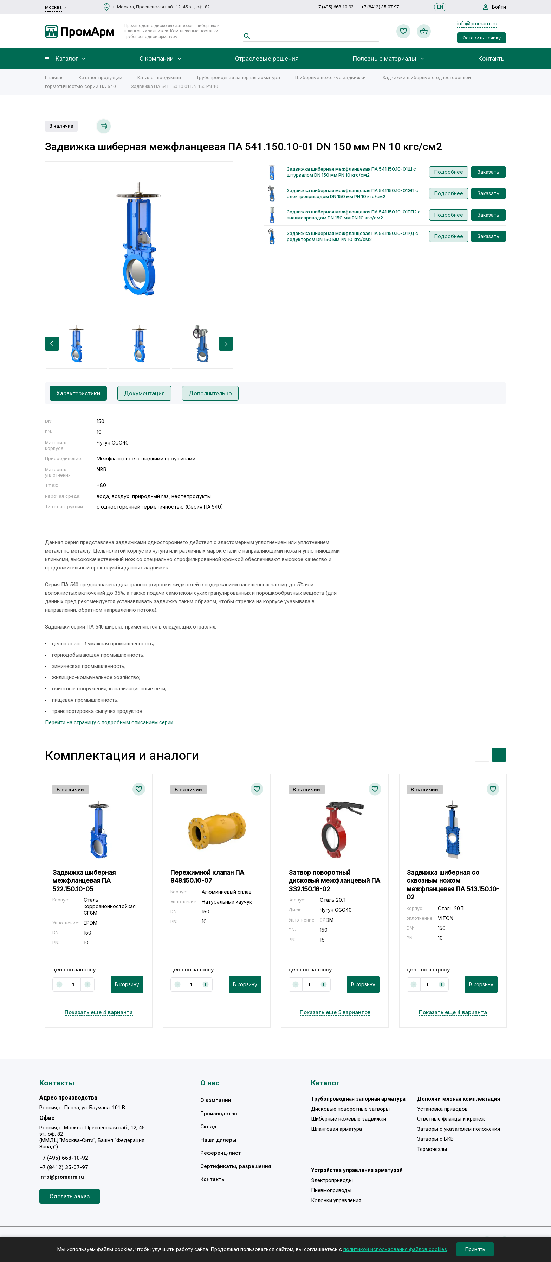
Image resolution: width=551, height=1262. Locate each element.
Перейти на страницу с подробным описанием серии (109, 722)
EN (440, 7)
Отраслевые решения (267, 59)
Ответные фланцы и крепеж (451, 1119)
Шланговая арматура (336, 1129)
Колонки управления (336, 1200)
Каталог (66, 59)
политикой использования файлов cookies (395, 1249)
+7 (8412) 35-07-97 (380, 6)
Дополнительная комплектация (458, 1099)
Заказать (488, 172)
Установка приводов (442, 1109)
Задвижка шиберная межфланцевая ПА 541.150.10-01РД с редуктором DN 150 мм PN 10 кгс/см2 (352, 236)
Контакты (492, 59)
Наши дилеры (218, 1140)
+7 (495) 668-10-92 (335, 6)
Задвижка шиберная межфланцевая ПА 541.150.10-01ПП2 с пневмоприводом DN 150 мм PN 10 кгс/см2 (354, 215)
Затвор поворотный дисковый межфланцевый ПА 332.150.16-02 (334, 881)
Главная (54, 77)
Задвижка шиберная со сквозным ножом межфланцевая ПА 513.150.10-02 (453, 885)
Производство (218, 1113)
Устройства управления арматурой (357, 1170)
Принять (475, 1249)
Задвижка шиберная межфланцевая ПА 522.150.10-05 (84, 881)
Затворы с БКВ (435, 1139)
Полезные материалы (384, 59)
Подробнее (448, 172)
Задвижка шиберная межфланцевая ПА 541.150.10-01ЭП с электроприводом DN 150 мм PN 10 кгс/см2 (352, 193)
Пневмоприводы (331, 1190)
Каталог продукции (100, 77)
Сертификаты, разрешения (235, 1166)
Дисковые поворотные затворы (350, 1109)
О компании (157, 59)
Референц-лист (220, 1153)
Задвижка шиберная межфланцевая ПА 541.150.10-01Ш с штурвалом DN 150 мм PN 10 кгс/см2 (351, 172)
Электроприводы (332, 1180)
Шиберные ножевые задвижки (330, 77)
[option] (139, 239)
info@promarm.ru (477, 23)
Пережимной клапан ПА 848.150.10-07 (207, 876)
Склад (208, 1127)
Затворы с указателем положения (458, 1129)
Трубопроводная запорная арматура (238, 77)
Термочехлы (432, 1149)
